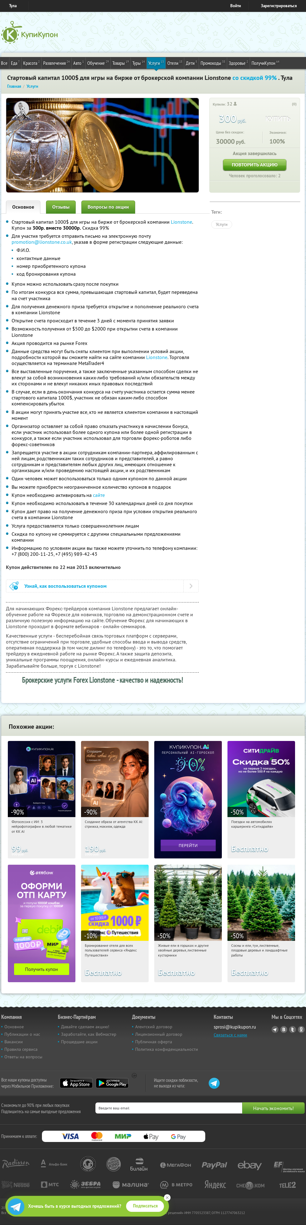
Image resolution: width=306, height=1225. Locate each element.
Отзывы (60, 207)
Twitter (292, 1029)
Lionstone (181, 222)
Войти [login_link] (235, 5)
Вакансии (13, 1042)
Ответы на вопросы (23, 1057)
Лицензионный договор (158, 1034)
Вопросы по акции (108, 207)
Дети (191, 62)
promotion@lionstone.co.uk (42, 242)
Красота (31, 62)
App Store (76, 1083)
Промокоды (213, 62)
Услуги (156, 62)
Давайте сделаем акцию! (85, 1027)
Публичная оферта (153, 1042)
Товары (120, 62)
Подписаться (145, 1206)
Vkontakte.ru (283, 1029)
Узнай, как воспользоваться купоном (65, 586)
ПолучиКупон (265, 62)
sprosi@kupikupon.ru (235, 1027)
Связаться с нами (230, 1035)
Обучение (98, 62)
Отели (174, 62)
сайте (99, 495)
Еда (15, 62)
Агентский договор (153, 1027)
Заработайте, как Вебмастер (88, 1034)
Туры (138, 62)
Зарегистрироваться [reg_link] (279, 5)
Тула (13, 5)
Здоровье (238, 62)
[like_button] (288, 104)
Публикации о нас (22, 1034)
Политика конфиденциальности (166, 1049)
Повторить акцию (255, 164)
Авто (78, 62)
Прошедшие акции (79, 1042)
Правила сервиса (21, 1049)
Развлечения (56, 62)
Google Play (112, 1083)
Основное (23, 207)
